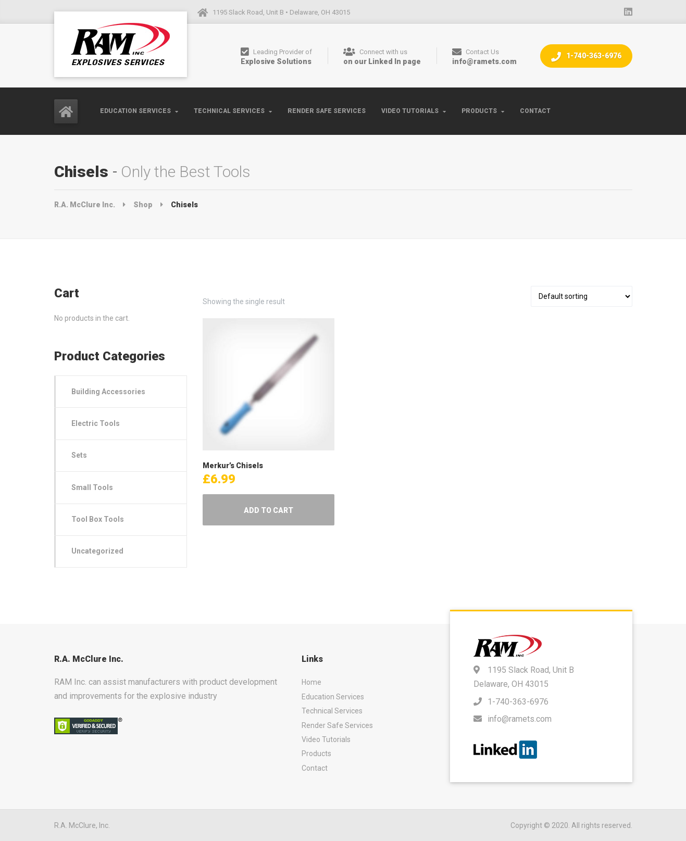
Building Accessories (108, 391)
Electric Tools (95, 423)
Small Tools (92, 487)
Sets (79, 455)
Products (479, 111)
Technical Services (229, 111)
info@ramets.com (520, 719)
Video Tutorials (410, 111)
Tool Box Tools (97, 519)
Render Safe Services (327, 111)
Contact (535, 111)
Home (311, 682)
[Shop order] (581, 296)
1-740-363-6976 (586, 56)
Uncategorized (97, 551)
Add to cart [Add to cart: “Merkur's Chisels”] (268, 510)
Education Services (135, 111)
